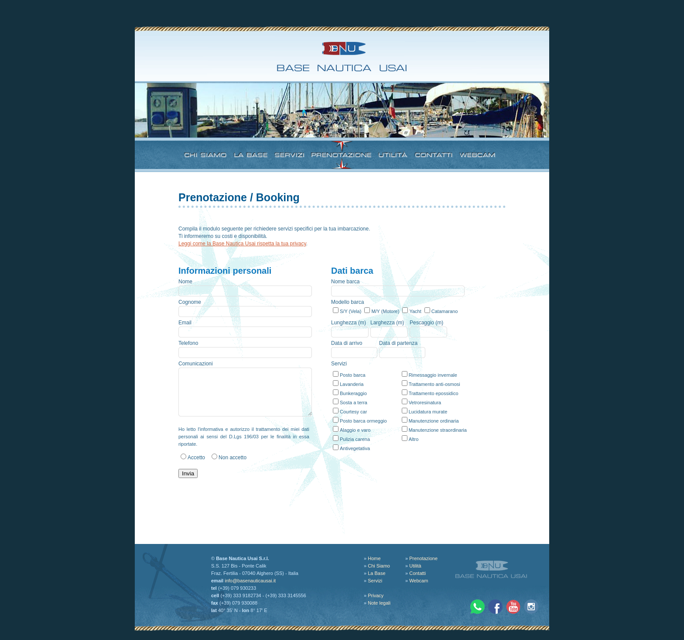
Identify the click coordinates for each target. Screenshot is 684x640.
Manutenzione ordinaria (434, 420)
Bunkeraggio (353, 393)
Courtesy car (353, 411)
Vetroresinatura (425, 402)
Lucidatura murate (428, 411)
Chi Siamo (379, 565)
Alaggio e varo (355, 430)
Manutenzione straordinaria (438, 430)
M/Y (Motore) (385, 311)
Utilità (415, 565)
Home (374, 558)
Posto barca (353, 375)
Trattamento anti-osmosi (434, 384)
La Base (376, 573)
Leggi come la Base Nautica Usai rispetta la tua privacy (242, 244)
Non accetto (232, 457)
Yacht (415, 311)
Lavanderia (351, 384)
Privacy (375, 595)
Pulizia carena (355, 439)
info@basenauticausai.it (250, 580)
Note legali (379, 603)
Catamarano (444, 311)
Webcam (418, 580)
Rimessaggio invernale (433, 375)
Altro (414, 439)
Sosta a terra (353, 402)
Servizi (375, 580)
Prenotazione (423, 558)
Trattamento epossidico (433, 393)
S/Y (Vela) (350, 311)
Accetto (196, 457)
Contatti (417, 573)
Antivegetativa (355, 448)
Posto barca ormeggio (363, 420)
